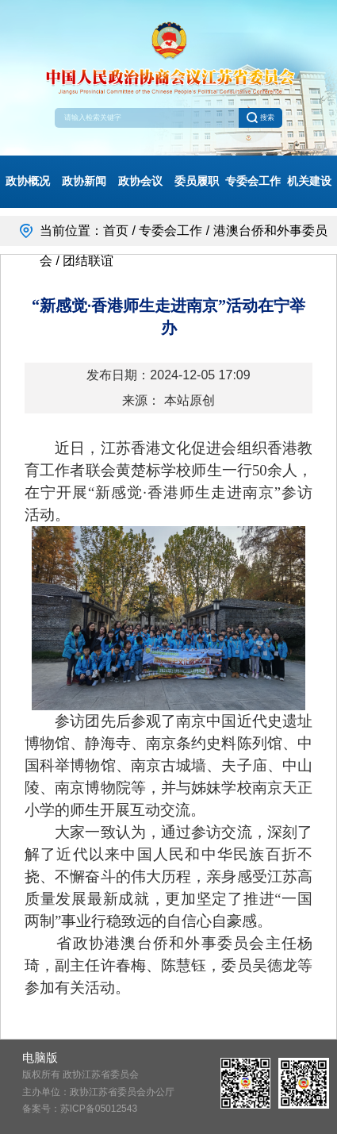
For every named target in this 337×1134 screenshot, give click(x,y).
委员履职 (196, 181)
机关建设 (309, 181)
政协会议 (140, 181)
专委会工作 (253, 181)
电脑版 (40, 1057)
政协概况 (28, 181)
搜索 (260, 117)
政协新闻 (84, 181)
